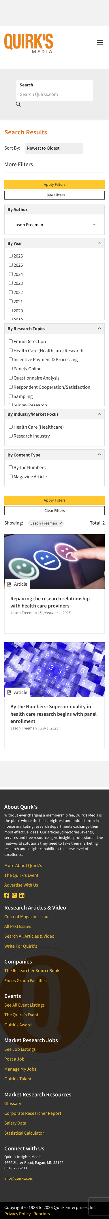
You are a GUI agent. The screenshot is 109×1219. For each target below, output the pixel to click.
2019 (16, 320)
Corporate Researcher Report (32, 1113)
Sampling (21, 396)
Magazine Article (28, 476)
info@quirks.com (18, 1178)
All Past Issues (17, 926)
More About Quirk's (23, 865)
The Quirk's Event (21, 875)
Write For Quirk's (20, 946)
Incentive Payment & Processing (43, 359)
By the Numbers (27, 467)
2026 (16, 256)
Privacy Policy (17, 1213)
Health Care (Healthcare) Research (46, 350)
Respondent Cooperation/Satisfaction (49, 387)
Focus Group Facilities (25, 980)
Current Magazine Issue (27, 916)
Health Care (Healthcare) (36, 427)
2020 (16, 310)
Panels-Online (25, 368)
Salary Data (15, 1123)
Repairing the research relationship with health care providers (50, 602)
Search (26, 85)
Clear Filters (54, 195)
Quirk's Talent (17, 1078)
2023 (16, 283)
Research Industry (29, 436)
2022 (16, 292)
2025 (16, 265)
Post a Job (14, 1059)
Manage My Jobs (20, 1069)
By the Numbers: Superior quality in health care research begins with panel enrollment (53, 713)
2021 (16, 301)
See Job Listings (20, 1049)
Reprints (41, 1213)
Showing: (13, 523)
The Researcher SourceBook (31, 970)
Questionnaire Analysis (34, 378)
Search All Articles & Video (29, 936)
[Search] (54, 94)
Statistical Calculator (24, 1133)
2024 (16, 274)
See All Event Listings (24, 1005)
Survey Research (28, 405)
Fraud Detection (27, 341)
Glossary (12, 1103)
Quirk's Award (18, 1025)
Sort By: (12, 148)
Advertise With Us (21, 885)
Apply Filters (54, 184)
